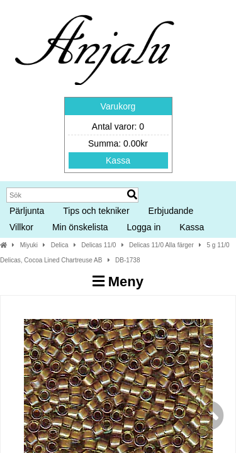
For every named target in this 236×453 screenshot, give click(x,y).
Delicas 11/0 (98, 245)
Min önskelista (80, 227)
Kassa (118, 160)
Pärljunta (26, 211)
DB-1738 (127, 260)
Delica (60, 245)
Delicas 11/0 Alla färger (161, 245)
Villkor (21, 227)
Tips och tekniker (96, 211)
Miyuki (29, 245)
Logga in (144, 227)
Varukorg (118, 106)
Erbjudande (171, 211)
